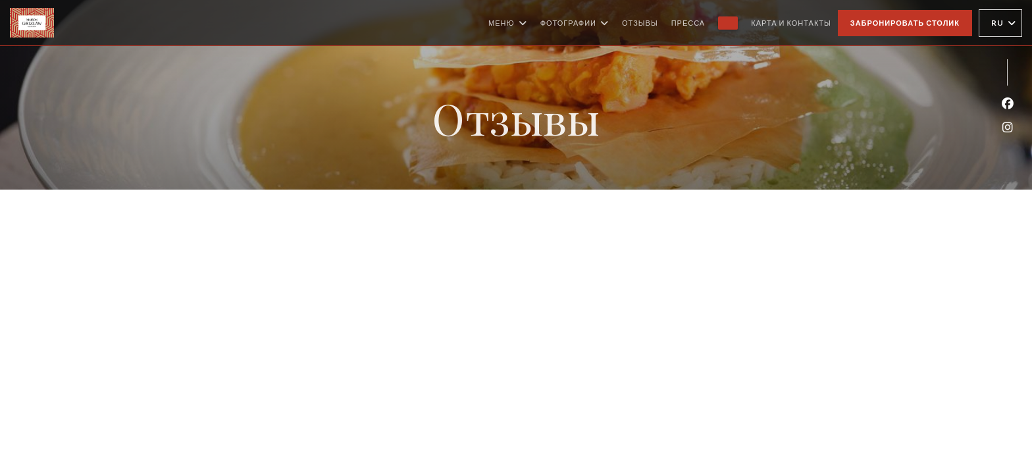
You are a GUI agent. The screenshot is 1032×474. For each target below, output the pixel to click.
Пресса (688, 22)
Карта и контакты (791, 22)
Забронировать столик (905, 22)
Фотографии (574, 23)
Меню (507, 23)
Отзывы (640, 22)
